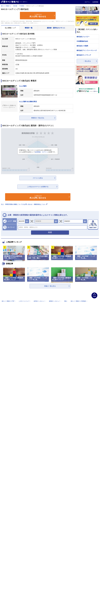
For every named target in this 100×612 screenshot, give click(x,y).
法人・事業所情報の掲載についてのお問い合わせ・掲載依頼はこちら (24, 204)
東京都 (15, 6)
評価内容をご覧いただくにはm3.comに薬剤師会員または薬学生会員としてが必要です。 (37, 151)
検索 (50, 232)
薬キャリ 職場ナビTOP (9, 301)
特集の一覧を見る (50, 286)
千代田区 (21, 6)
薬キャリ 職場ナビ (6, 6)
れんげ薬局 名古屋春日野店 (28, 101)
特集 (66, 301)
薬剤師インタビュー (55, 301)
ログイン (88, 2)
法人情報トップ (10, 28)
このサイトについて (25, 301)
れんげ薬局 (22, 86)
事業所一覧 (28, 28)
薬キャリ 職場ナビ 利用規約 (79, 301)
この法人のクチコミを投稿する (37, 186)
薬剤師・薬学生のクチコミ (56, 28)
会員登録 (95, 2)
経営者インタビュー (40, 301)
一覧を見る (87, 61)
